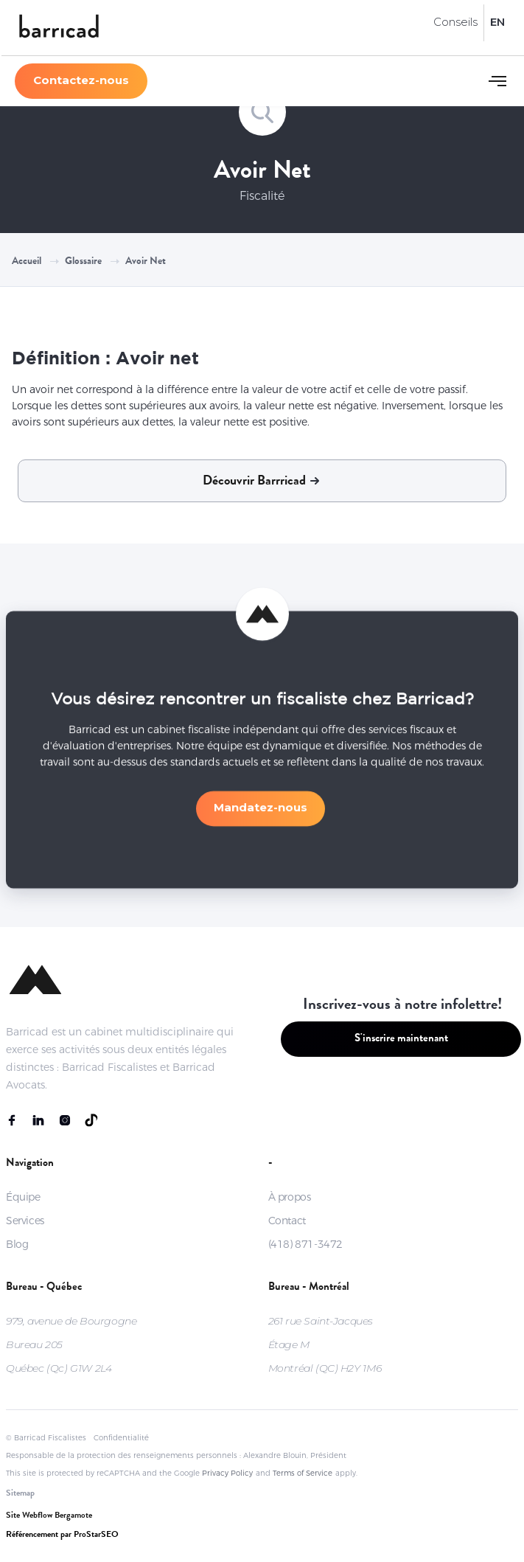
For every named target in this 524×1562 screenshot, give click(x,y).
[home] (59, 27)
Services (25, 1220)
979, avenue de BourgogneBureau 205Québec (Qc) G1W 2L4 (71, 1344)
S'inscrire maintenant (401, 1039)
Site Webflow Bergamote (49, 1516)
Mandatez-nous (260, 815)
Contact (287, 1220)
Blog (17, 1244)
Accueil (26, 262)
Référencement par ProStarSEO (62, 1535)
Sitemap (20, 1494)
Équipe (23, 1197)
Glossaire (83, 262)
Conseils (455, 22)
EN (497, 22)
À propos (289, 1197)
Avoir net (145, 262)
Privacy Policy (227, 1473)
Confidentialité (121, 1438)
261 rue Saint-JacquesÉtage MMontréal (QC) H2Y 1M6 (325, 1344)
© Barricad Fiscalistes (46, 1438)
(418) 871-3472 (305, 1244)
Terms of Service (302, 1473)
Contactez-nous (81, 80)
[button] (497, 81)
